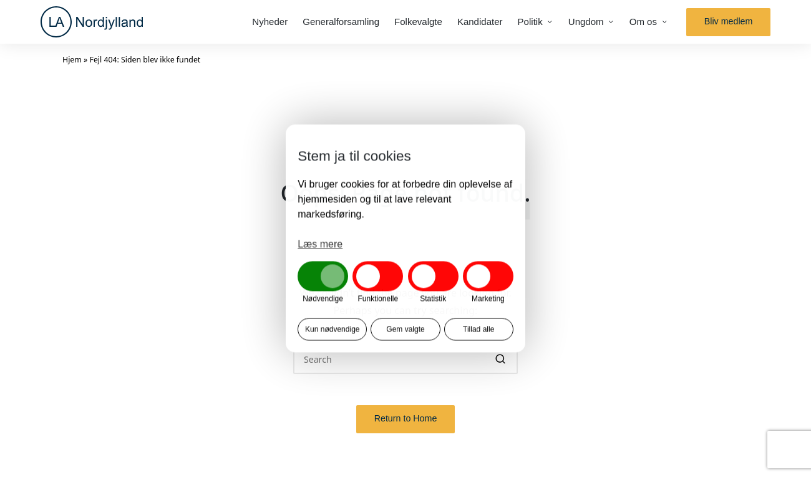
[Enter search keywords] (405, 358)
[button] (728, 22)
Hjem (72, 59)
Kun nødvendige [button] (332, 329)
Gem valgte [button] (405, 329)
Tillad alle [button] (478, 329)
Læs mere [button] (320, 243)
